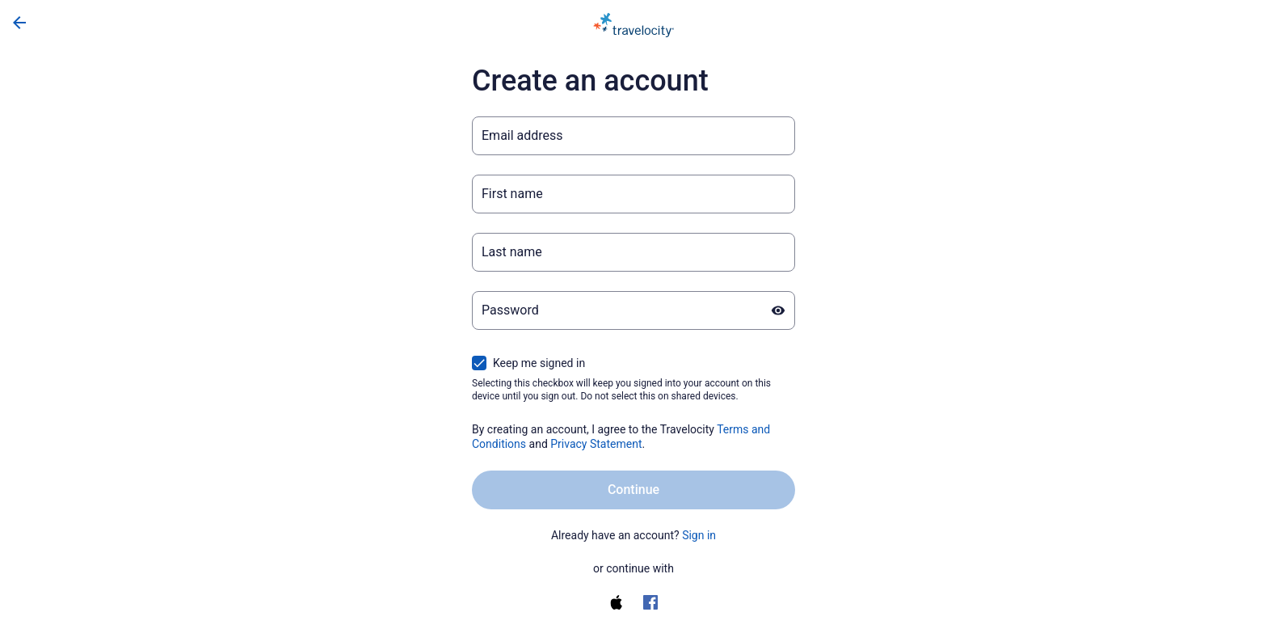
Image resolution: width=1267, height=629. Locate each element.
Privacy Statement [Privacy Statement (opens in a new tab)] (596, 443)
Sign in (699, 535)
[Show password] (778, 310)
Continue (633, 489)
